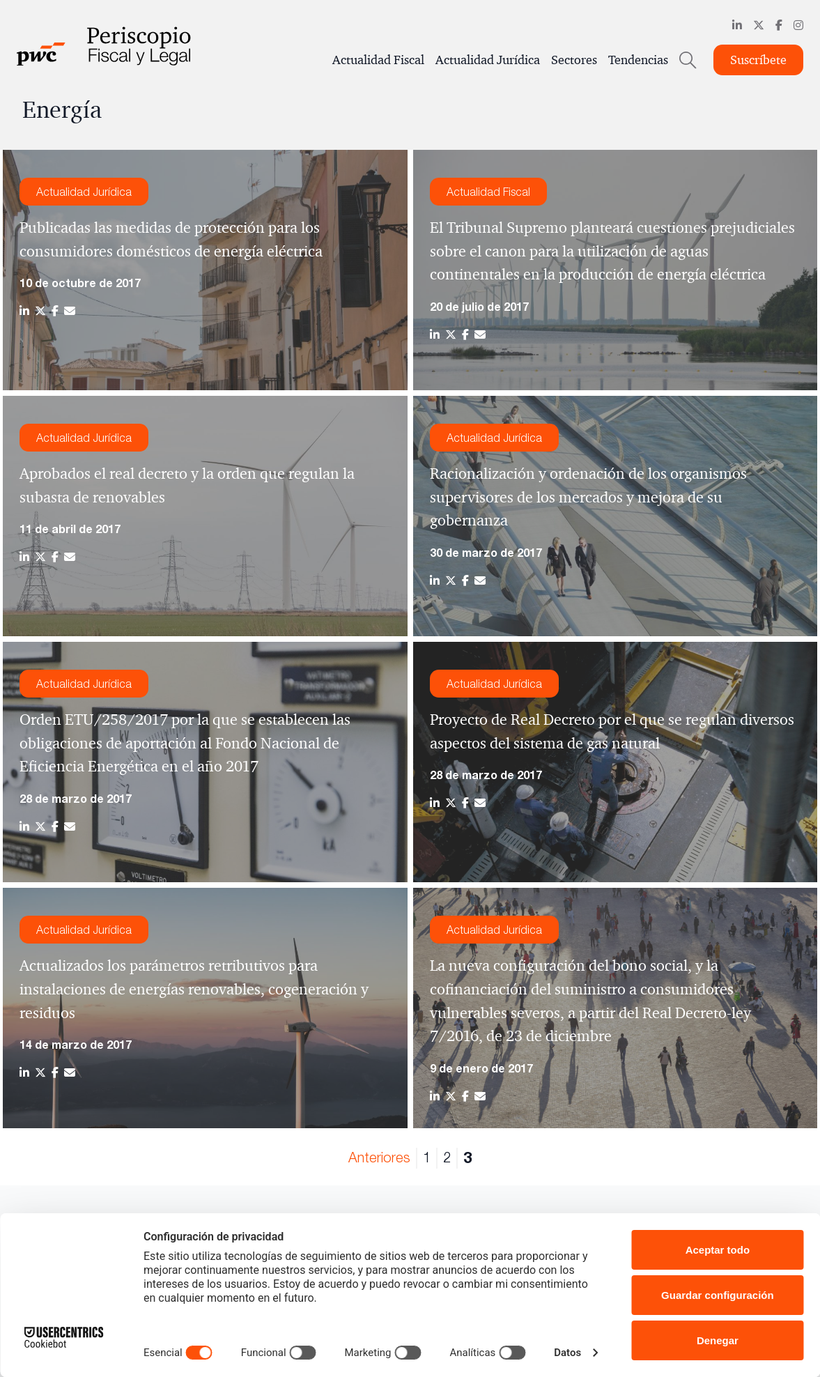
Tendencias (638, 60)
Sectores (574, 60)
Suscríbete (758, 60)
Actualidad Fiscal (378, 60)
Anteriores (379, 1157)
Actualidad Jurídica (487, 60)
